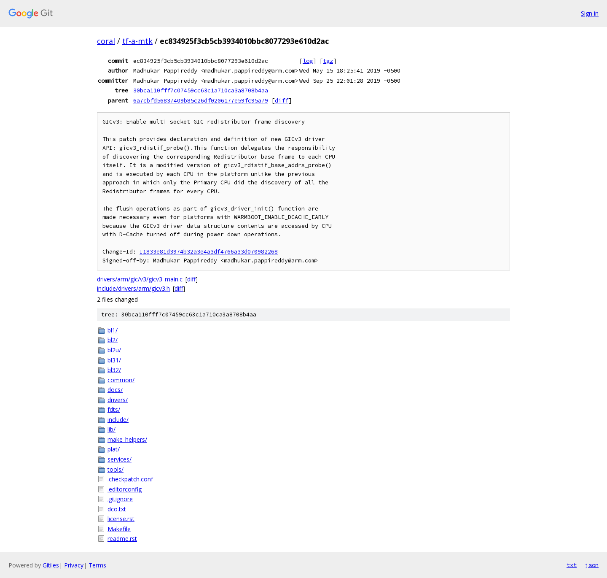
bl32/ (114, 370)
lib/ (111, 429)
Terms (97, 565)
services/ (119, 459)
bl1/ (112, 330)
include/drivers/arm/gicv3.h (133, 288)
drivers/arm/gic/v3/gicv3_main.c (140, 279)
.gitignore (120, 499)
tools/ (115, 469)
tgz (328, 61)
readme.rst (122, 539)
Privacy (73, 565)
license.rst (120, 519)
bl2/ (112, 340)
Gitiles (51, 565)
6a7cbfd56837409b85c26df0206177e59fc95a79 (200, 100)
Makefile (119, 529)
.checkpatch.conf (130, 479)
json (592, 565)
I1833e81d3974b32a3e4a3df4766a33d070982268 (209, 251)
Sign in (590, 13)
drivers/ (117, 400)
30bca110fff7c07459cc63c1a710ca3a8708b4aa (200, 90)
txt (572, 565)
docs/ (115, 390)
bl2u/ (114, 350)
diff (281, 100)
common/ (120, 380)
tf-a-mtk (137, 41)
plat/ (113, 449)
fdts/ (113, 409)
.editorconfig (124, 489)
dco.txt (116, 509)
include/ (118, 420)
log (308, 61)
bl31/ (114, 360)
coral (106, 41)
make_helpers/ (127, 439)
